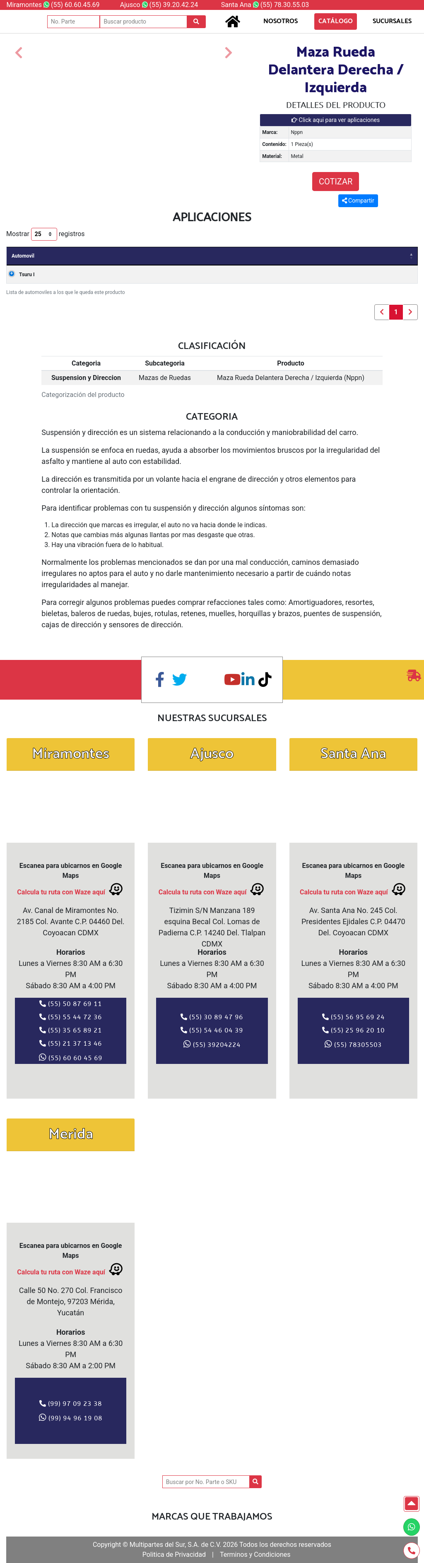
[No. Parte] (73, 21)
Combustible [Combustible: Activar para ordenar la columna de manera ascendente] (383, 256)
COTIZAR (335, 181)
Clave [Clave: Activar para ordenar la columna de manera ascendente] (260, 256)
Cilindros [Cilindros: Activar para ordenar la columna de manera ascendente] (337, 256)
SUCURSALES (385, 21)
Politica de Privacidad (174, 1554)
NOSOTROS (280, 21)
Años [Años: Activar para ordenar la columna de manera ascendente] (63, 256)
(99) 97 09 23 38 (70, 1403)
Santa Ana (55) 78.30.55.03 (265, 5)
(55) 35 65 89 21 (70, 1030)
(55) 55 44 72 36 (70, 1016)
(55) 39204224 (212, 1044)
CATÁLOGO (335, 21)
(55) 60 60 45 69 (70, 1057)
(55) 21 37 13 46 (70, 1043)
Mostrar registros (45, 234)
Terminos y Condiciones (255, 1554)
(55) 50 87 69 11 (70, 1003)
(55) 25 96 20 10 (353, 1030)
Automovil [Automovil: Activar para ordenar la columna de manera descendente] (23, 256)
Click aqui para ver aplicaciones (336, 120)
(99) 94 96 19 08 (70, 1417)
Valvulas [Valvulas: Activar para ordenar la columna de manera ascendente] (295, 256)
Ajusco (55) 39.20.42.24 (159, 5)
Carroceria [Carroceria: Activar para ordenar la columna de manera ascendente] (141, 256)
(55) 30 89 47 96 (212, 1016)
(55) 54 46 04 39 (212, 1030)
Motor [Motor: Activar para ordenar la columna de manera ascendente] (227, 256)
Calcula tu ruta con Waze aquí (70, 889)
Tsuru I (19, 274)
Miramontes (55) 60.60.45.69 (52, 5)
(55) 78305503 (353, 1044)
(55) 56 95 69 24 (353, 1016)
